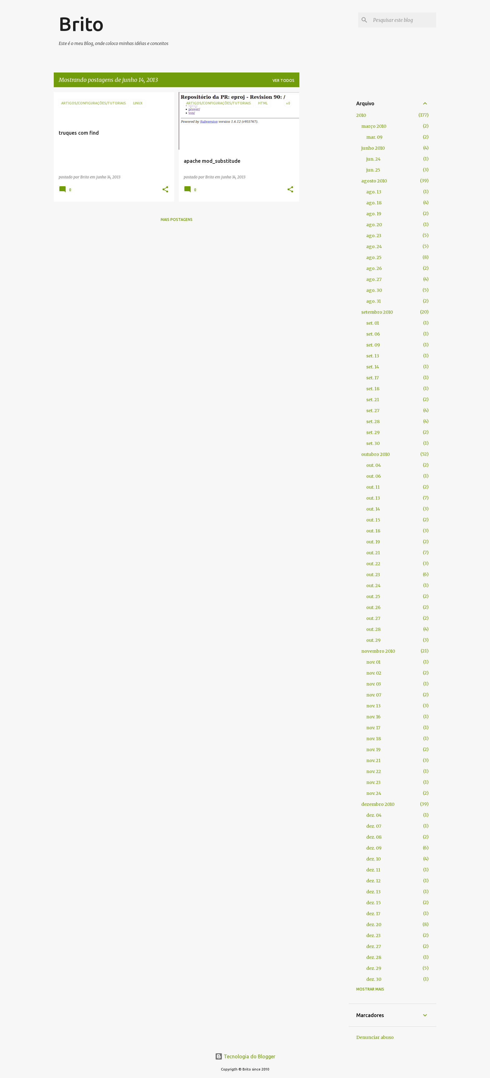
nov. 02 (373, 673)
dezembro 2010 (377, 804)
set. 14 (372, 367)
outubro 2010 (375, 454)
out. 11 (373, 487)
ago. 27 (374, 279)
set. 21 (372, 399)
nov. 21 (373, 760)
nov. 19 (373, 749)
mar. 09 (374, 137)
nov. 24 (373, 793)
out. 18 (373, 531)
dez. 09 (374, 848)
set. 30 (373, 443)
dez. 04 (374, 815)
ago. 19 (373, 214)
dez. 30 (373, 979)
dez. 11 (373, 870)
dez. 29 (373, 968)
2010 (361, 115)
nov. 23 (373, 782)
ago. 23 (373, 235)
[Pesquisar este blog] (403, 19)
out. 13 (373, 498)
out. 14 (373, 509)
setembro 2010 (377, 312)
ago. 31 (373, 301)
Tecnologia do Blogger (245, 1056)
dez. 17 (373, 913)
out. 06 (373, 476)
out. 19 (373, 542)
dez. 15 (373, 903)
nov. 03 (373, 684)
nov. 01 (373, 662)
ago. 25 (374, 257)
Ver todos (283, 80)
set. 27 (372, 410)
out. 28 (373, 629)
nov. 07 (373, 695)
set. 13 (372, 356)
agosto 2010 (374, 181)
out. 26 (373, 607)
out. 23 (373, 574)
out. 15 (373, 520)
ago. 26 (374, 268)
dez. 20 (373, 924)
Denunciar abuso (375, 1037)
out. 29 (373, 640)
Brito (81, 24)
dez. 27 (373, 946)
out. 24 (373, 585)
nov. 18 (373, 738)
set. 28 (373, 421)
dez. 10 (373, 859)
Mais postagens (176, 219)
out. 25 (373, 596)
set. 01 (372, 323)
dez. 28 (373, 957)
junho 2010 (373, 148)
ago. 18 (374, 203)
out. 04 (373, 465)
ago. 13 (373, 192)
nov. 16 (373, 717)
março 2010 (373, 126)
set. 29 (373, 432)
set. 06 (373, 334)
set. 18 (372, 389)
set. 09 (373, 345)
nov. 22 (373, 771)
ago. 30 (374, 290)
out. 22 (373, 563)
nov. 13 (373, 706)
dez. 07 (373, 826)
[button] (165, 190)
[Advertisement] (324, 186)
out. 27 (373, 618)
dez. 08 (374, 837)
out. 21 (373, 553)
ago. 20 (374, 224)
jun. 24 (373, 159)
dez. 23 (373, 935)
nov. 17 (373, 728)
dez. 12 (373, 881)
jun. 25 (373, 170)
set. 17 (372, 378)
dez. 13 (373, 892)
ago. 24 (374, 246)
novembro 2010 (378, 651)
